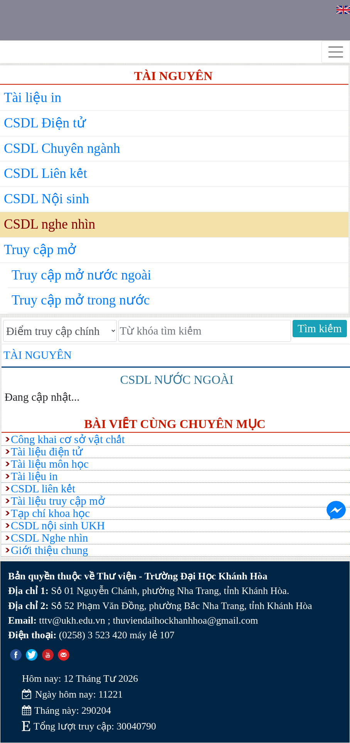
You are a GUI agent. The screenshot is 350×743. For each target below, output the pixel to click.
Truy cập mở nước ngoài (81, 275)
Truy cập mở (40, 249)
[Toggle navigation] (335, 52)
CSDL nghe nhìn (49, 224)
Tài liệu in (32, 97)
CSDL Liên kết (45, 173)
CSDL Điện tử (45, 123)
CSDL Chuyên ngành (62, 148)
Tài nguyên (37, 355)
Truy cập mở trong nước (81, 300)
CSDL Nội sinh (46, 198)
